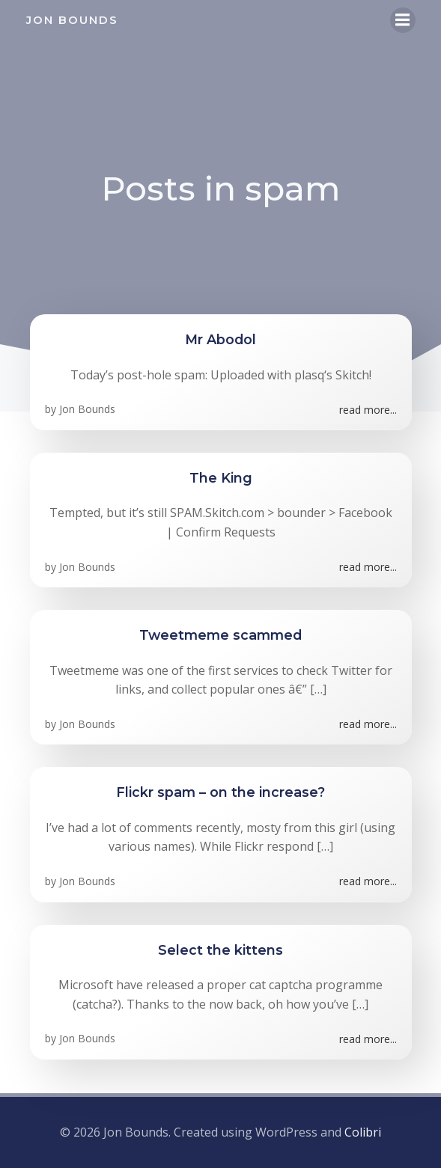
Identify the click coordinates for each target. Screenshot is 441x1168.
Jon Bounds (87, 409)
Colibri (362, 1132)
